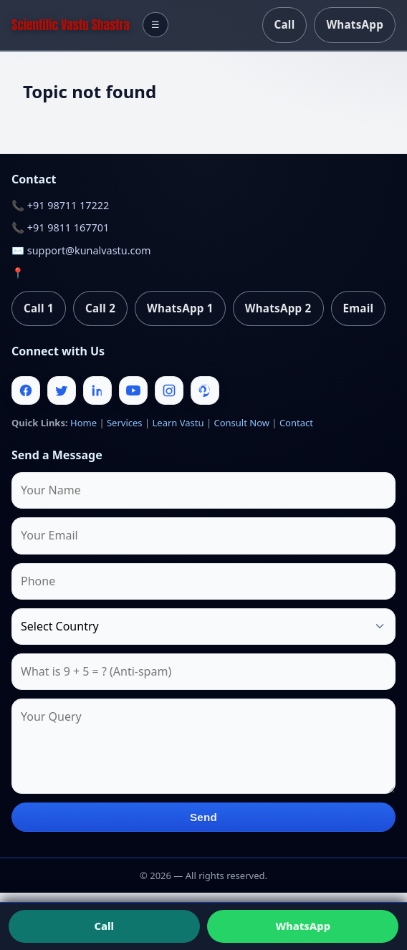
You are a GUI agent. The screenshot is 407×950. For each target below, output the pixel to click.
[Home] (70, 24)
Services (125, 422)
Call (284, 24)
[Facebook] (25, 390)
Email (358, 308)
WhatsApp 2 (278, 308)
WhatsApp (354, 24)
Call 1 (39, 308)
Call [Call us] (104, 925)
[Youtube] (133, 390)
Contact (296, 422)
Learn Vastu (178, 422)
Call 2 (100, 308)
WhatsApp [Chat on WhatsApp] (302, 925)
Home (83, 422)
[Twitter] (61, 390)
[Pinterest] (205, 390)
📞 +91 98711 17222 (60, 205)
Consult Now (241, 422)
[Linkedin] (97, 390)
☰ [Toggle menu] (155, 24)
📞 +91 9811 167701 (60, 227)
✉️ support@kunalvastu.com (81, 250)
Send (203, 817)
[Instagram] (169, 390)
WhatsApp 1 (180, 308)
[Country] (203, 626)
